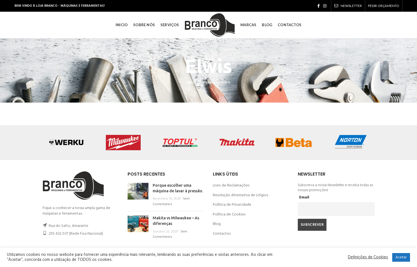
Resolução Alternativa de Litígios (240, 195)
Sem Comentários (171, 201)
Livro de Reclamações (231, 185)
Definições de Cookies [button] (368, 257)
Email (304, 197)
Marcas (209, 82)
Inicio (192, 83)
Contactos (222, 233)
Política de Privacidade (232, 205)
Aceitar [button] (401, 257)
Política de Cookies (229, 214)
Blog (217, 224)
